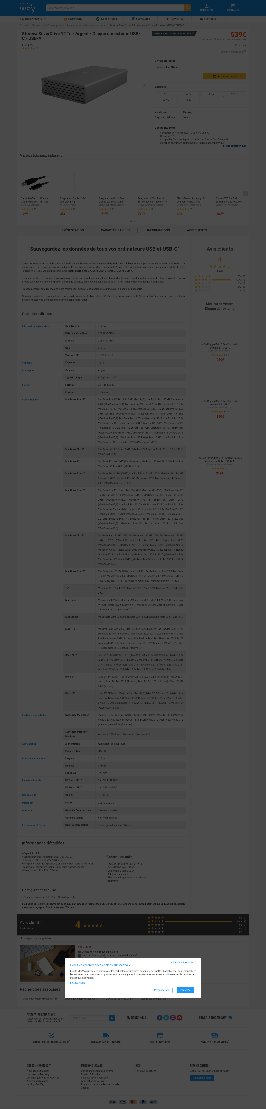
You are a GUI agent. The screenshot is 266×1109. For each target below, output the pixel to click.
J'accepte (185, 990)
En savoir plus (77, 983)
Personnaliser (161, 990)
